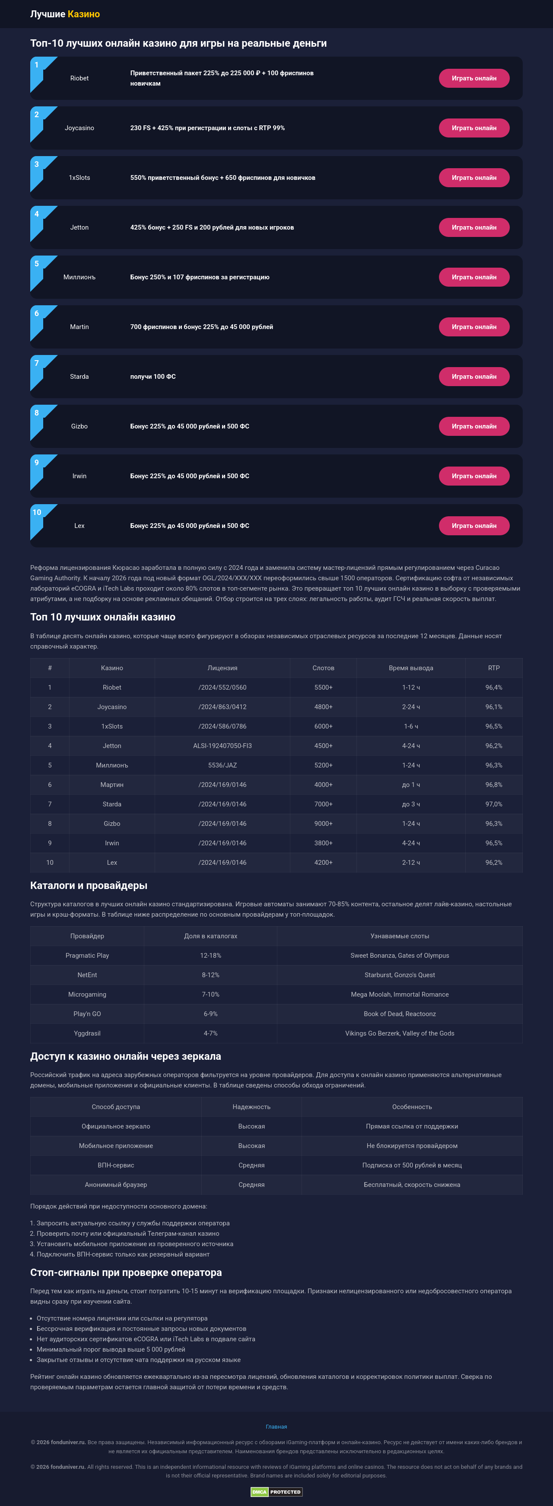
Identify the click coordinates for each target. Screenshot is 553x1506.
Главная (276, 1426)
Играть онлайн (474, 78)
